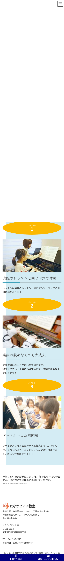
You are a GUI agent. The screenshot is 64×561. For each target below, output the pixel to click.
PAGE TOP (59, 541)
